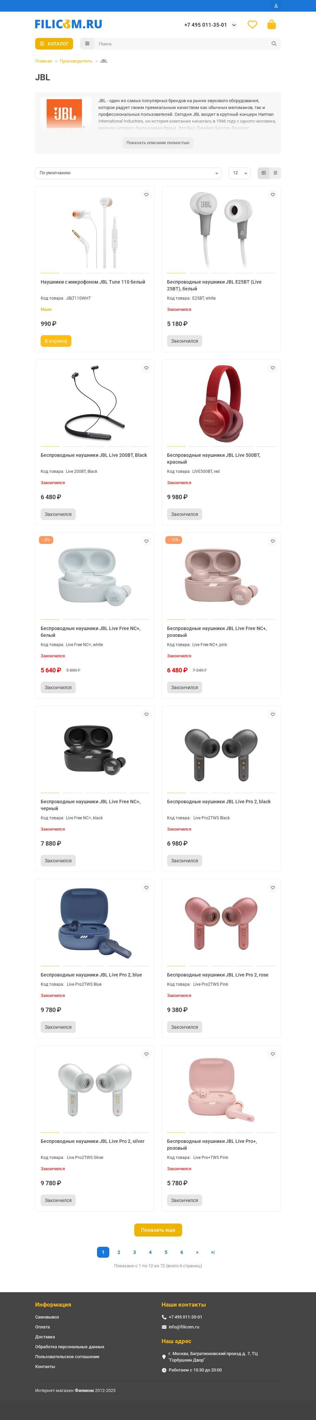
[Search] (188, 44)
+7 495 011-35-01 (205, 25)
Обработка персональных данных (70, 1346)
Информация (53, 1304)
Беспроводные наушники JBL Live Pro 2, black (219, 802)
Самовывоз (47, 1317)
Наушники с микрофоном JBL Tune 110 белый (93, 282)
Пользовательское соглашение (67, 1356)
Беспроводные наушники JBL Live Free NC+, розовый (217, 632)
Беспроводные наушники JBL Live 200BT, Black (94, 456)
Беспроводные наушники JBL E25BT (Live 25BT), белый (214, 286)
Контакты (45, 1366)
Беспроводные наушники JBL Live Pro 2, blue (91, 975)
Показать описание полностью (158, 143)
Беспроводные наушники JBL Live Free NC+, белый (90, 632)
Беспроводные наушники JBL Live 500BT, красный (213, 459)
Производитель (76, 61)
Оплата (42, 1326)
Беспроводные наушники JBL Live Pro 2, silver (93, 1142)
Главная (43, 61)
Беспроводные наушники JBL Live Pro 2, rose (218, 975)
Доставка (45, 1336)
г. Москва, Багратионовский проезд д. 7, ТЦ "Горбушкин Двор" (213, 1357)
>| (213, 1253)
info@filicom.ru (184, 1326)
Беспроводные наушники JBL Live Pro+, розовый (212, 1145)
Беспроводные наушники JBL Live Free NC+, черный (90, 806)
